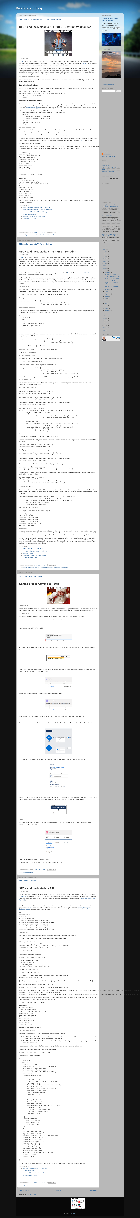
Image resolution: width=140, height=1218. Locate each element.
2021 (104, 261)
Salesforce (43, 235)
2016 (104, 316)
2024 (104, 254)
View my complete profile (108, 156)
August (107, 296)
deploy (25, 235)
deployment (31, 235)
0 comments (41, 869)
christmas (26, 872)
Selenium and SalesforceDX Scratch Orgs (35, 212)
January (107, 313)
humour (31, 872)
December (108, 272)
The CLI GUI (105, 163)
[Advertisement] (111, 122)
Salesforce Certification (108, 171)
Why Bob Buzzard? (107, 169)
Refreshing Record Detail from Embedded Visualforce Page (110, 235)
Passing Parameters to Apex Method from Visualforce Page (110, 205)
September (108, 294)
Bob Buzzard (107, 154)
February (107, 310)
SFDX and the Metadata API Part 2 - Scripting (36, 207)
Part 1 (22, 61)
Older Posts (93, 1190)
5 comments (41, 232)
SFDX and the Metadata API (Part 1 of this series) (37, 209)
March (107, 308)
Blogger (73, 1213)
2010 (104, 330)
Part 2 (85, 63)
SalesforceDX (50, 235)
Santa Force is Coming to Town (30, 576)
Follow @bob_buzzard (108, 84)
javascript (43, 567)
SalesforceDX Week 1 (29, 214)
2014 (104, 320)
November (108, 289)
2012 (104, 325)
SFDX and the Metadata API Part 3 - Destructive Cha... (112, 275)
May (106, 303)
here (68, 273)
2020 (104, 263)
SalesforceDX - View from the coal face (34, 216)
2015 (104, 318)
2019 (104, 265)
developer (37, 567)
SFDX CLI (86, 273)
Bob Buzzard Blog (29, 8)
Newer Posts (24, 1190)
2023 (104, 256)
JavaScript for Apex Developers (110, 167)
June (106, 301)
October (107, 291)
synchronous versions (75, 280)
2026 (104, 249)
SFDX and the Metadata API (29, 881)
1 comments (41, 565)
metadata (37, 235)
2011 (104, 327)
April (106, 306)
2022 (104, 258)
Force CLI (29, 908)
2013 (104, 323)
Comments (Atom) (31, 1194)
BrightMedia (22, 896)
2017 (104, 270)
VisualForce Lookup (107, 215)
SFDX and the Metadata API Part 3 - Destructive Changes (40, 19)
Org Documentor (106, 165)
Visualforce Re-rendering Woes (110, 225)
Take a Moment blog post (32, 107)
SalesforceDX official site (30, 218)
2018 (104, 268)
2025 (104, 251)
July (106, 298)
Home (58, 1190)
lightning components (29, 1185)
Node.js (28, 273)
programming (50, 567)
